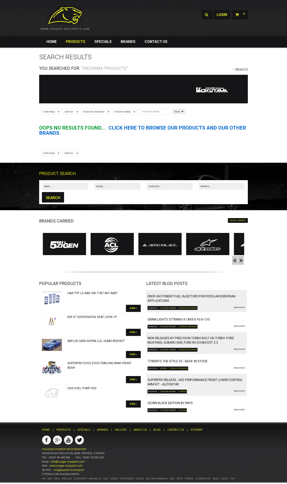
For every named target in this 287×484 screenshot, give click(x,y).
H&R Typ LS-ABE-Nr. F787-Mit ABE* (92, 293)
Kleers (140, 478)
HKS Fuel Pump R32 (81, 388)
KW (44, 478)
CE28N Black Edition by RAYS (170, 403)
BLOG (157, 429)
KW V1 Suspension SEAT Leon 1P (92, 317)
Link (171, 478)
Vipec (179, 478)
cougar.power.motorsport (69, 469)
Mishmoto (95, 478)
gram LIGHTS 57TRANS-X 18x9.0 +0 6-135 (179, 319)
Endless (67, 478)
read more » (240, 307)
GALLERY (121, 429)
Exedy (224, 478)
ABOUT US (140, 429)
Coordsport (203, 478)
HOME (51, 41)
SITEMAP (197, 429)
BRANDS (128, 41)
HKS (50, 478)
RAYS (57, 478)
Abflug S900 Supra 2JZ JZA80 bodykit (96, 341)
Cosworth (80, 478)
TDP (232, 478)
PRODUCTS (75, 41)
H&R (105, 478)
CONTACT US (156, 41)
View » (133, 308)
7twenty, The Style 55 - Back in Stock (178, 361)
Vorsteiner (127, 478)
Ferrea (189, 478)
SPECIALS (103, 41)
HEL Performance (157, 478)
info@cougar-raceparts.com (68, 461)
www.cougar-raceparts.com (66, 465)
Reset (178, 112)
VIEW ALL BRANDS (238, 220)
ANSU (216, 478)
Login (222, 14)
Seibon (114, 478)
